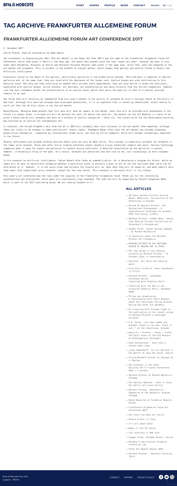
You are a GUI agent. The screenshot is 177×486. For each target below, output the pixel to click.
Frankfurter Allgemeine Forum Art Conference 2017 (73, 39)
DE (164, 5)
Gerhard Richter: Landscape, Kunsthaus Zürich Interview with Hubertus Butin (147, 279)
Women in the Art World (142, 428)
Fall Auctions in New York (144, 433)
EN (170, 5)
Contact (139, 5)
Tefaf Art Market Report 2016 (146, 449)
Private (155, 5)
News (124, 5)
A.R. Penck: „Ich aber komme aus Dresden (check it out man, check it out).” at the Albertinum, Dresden (150, 325)
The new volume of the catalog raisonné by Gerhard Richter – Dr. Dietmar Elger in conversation (149, 254)
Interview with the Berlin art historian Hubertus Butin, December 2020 (150, 289)
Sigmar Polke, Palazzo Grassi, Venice (151, 437)
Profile (109, 5)
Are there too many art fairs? (147, 415)
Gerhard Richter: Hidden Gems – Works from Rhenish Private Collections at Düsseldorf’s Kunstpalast (151, 221)
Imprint (128, 477)
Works (94, 5)
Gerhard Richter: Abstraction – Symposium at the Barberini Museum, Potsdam (150, 393)
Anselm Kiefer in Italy (142, 419)
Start (80, 5)
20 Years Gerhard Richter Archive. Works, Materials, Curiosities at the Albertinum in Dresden (151, 198)
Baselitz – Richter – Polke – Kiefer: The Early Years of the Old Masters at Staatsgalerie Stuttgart (151, 335)
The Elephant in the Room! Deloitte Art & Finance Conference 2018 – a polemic (149, 368)
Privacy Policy (145, 477)
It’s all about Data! (141, 424)
